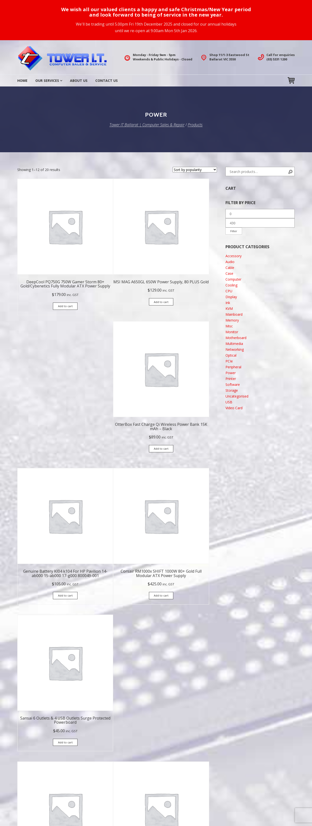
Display (231, 297)
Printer (230, 379)
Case (229, 274)
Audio (229, 262)
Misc (229, 327)
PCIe (229, 362)
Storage (231, 391)
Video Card (234, 409)
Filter (234, 231)
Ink (227, 303)
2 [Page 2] (117, 664)
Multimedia (234, 344)
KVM (229, 309)
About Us (79, 80)
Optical (230, 356)
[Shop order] (195, 169)
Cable (229, 268)
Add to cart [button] (48, 277)
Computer (233, 280)
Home (22, 80)
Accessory (233, 257)
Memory (232, 321)
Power (230, 373)
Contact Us (106, 80)
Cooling (231, 286)
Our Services (47, 80)
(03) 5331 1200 (276, 59)
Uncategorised (236, 397)
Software (232, 385)
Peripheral (233, 368)
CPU (228, 292)
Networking (234, 350)
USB (228, 403)
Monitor (231, 333)
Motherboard (235, 338)
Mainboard (234, 315)
